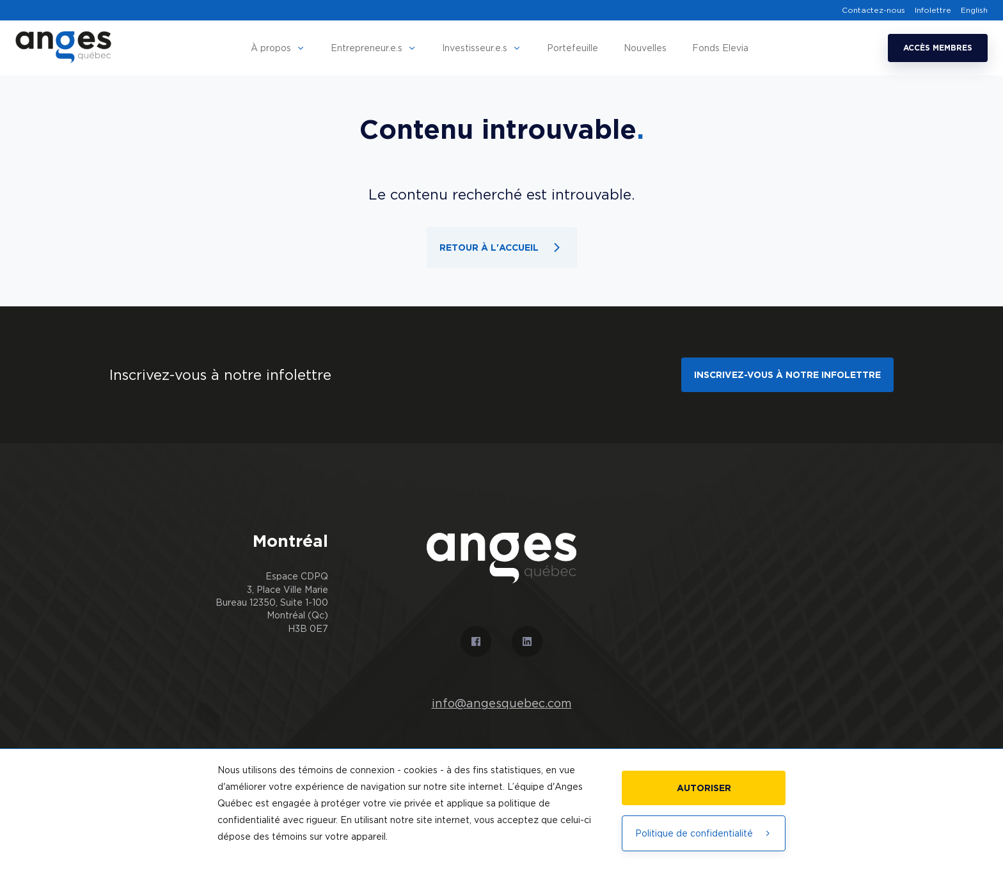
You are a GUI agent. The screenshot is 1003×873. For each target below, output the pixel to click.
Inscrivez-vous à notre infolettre (787, 374)
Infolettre (933, 10)
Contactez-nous (873, 10)
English (974, 10)
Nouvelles (645, 47)
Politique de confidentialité (703, 833)
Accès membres (937, 47)
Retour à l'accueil (501, 247)
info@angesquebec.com (502, 703)
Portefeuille (572, 47)
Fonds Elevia (720, 47)
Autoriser (704, 787)
